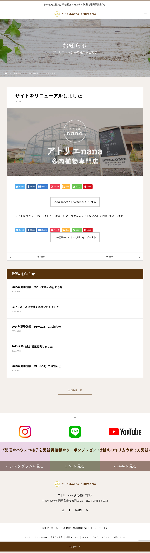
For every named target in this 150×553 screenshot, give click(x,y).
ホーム (28, 539)
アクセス (106, 539)
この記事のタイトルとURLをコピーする (75, 202)
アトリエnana (40, 539)
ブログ (95, 539)
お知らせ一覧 (75, 391)
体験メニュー (72, 539)
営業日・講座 (57, 539)
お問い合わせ (119, 539)
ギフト (85, 539)
